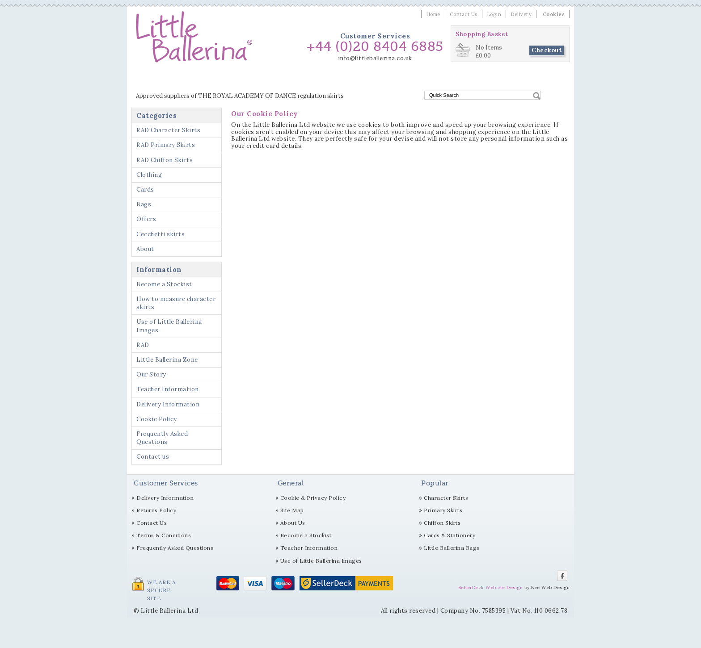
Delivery (521, 14)
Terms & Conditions (163, 535)
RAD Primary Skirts (239, 79)
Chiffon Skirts (442, 522)
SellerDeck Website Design (490, 587)
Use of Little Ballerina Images (169, 326)
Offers (443, 79)
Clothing (359, 79)
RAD (142, 345)
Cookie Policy (156, 419)
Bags (417, 79)
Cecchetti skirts (486, 79)
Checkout (547, 50)
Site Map (292, 510)
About (145, 249)
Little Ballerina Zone (167, 360)
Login (494, 14)
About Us (292, 522)
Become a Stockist (164, 284)
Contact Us (463, 14)
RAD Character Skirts (168, 79)
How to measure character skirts (175, 303)
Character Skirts (446, 497)
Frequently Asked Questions (162, 438)
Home (433, 14)
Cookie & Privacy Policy (313, 497)
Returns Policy (156, 510)
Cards (392, 79)
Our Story (151, 374)
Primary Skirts (443, 510)
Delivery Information (167, 404)
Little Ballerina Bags (452, 547)
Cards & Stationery (449, 535)
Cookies (554, 14)
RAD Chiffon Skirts (308, 79)
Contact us (152, 456)
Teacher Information (167, 389)
